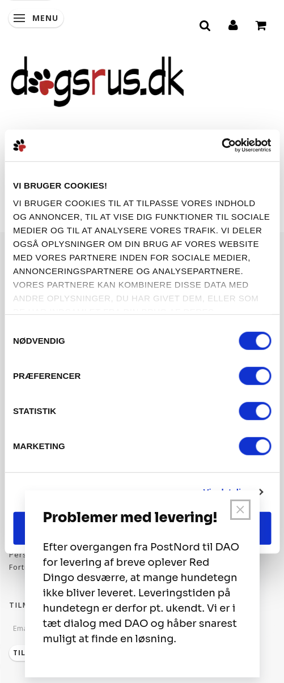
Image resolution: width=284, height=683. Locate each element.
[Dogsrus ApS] (97, 79)
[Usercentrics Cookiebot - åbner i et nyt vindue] (221, 145)
